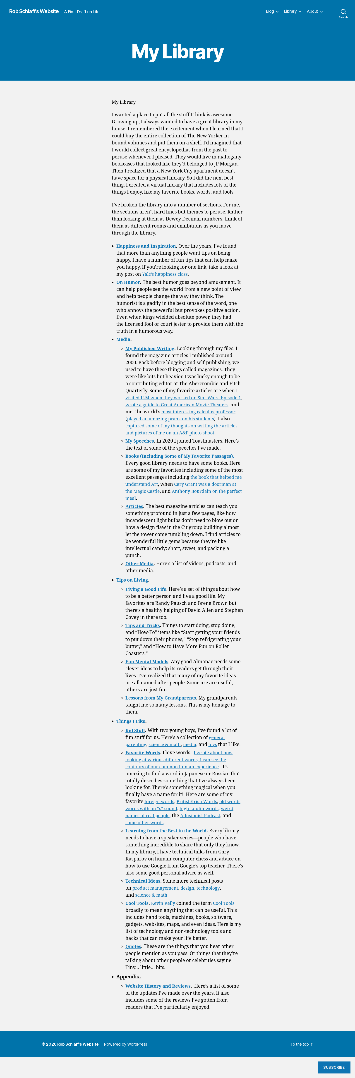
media (194, 752)
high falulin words (220, 823)
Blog (270, 11)
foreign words (160, 816)
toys (217, 752)
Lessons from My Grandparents (163, 705)
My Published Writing (151, 349)
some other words (155, 837)
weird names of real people (156, 830)
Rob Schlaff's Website (36, 11)
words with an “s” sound (169, 823)
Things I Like (131, 728)
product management (156, 909)
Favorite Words (143, 767)
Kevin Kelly (165, 924)
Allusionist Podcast (218, 830)
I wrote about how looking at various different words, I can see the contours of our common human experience (181, 774)
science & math (167, 752)
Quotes (133, 968)
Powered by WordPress (126, 1065)
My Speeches (140, 448)
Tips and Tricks (143, 633)
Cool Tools (137, 924)
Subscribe (334, 1067)
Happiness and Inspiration (148, 246)
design (190, 909)
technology (213, 909)
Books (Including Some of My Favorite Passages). (183, 463)
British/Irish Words (200, 816)
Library (290, 11)
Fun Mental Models (148, 669)
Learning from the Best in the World (168, 845)
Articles (134, 513)
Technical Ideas (144, 902)
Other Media (140, 571)
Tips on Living (133, 587)
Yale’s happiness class (166, 274)
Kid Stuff (135, 738)
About (312, 11)
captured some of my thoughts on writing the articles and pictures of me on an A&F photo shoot (181, 433)
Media (123, 339)
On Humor (128, 282)
